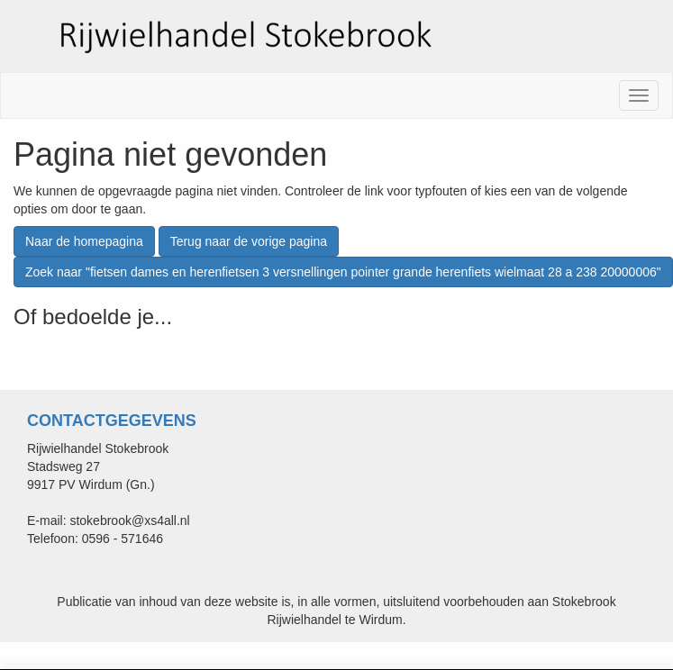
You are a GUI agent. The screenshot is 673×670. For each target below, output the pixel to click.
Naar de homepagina (84, 241)
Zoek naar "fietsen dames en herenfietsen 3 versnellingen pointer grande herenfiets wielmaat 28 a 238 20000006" (343, 272)
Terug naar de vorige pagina (248, 241)
